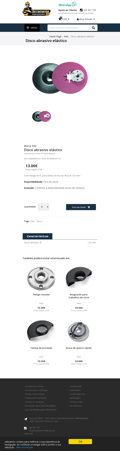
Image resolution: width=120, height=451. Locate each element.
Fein (66, 36)
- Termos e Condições (34, 401)
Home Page (55, 36)
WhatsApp (67, 5)
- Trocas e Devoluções (34, 394)
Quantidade (30, 206)
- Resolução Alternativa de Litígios (40, 405)
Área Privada (86, 19)
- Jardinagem (75, 398)
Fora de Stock (81, 207)
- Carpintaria (74, 390)
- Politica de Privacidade (35, 398)
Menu (32, 27)
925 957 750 (77, 12)
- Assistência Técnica (34, 386)
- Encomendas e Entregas (36, 390)
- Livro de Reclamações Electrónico (40, 409)
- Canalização (75, 386)
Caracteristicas (37, 236)
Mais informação (24, 447)
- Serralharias (75, 405)
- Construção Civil (77, 394)
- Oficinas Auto (75, 401)
